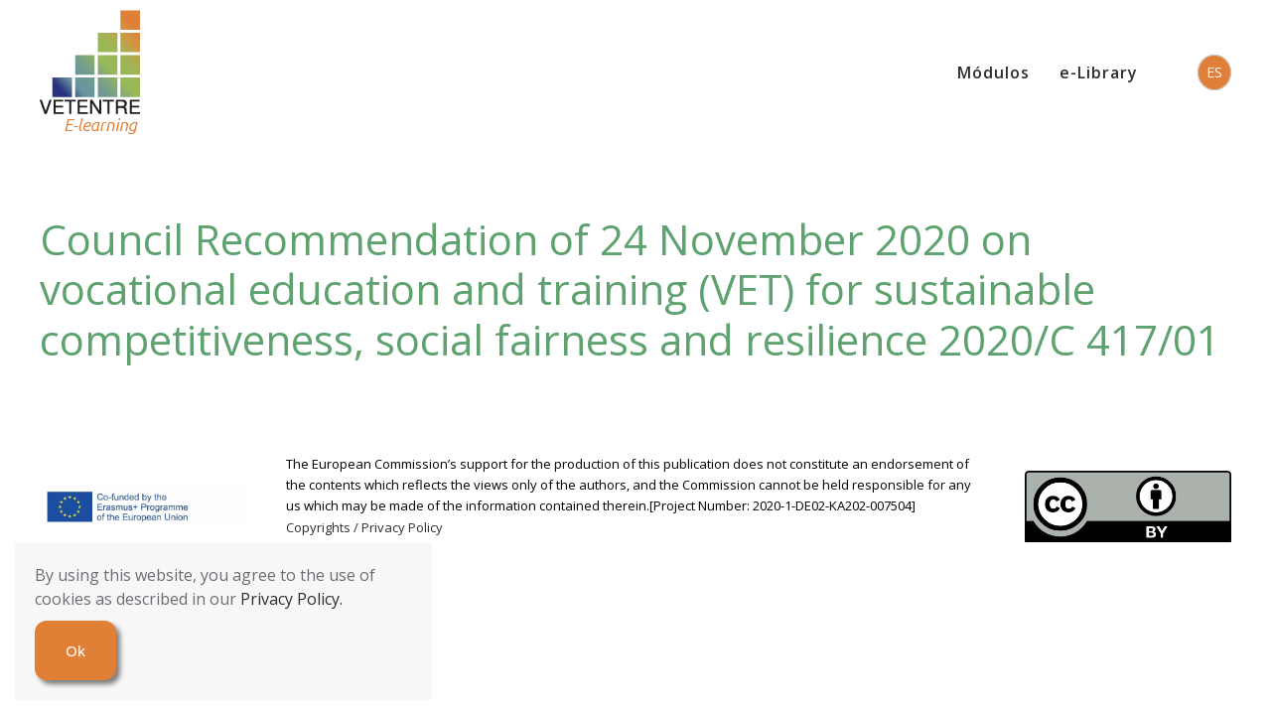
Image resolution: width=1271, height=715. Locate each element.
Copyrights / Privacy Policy (364, 527)
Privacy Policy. (291, 599)
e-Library (1098, 72)
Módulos (993, 72)
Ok (75, 650)
